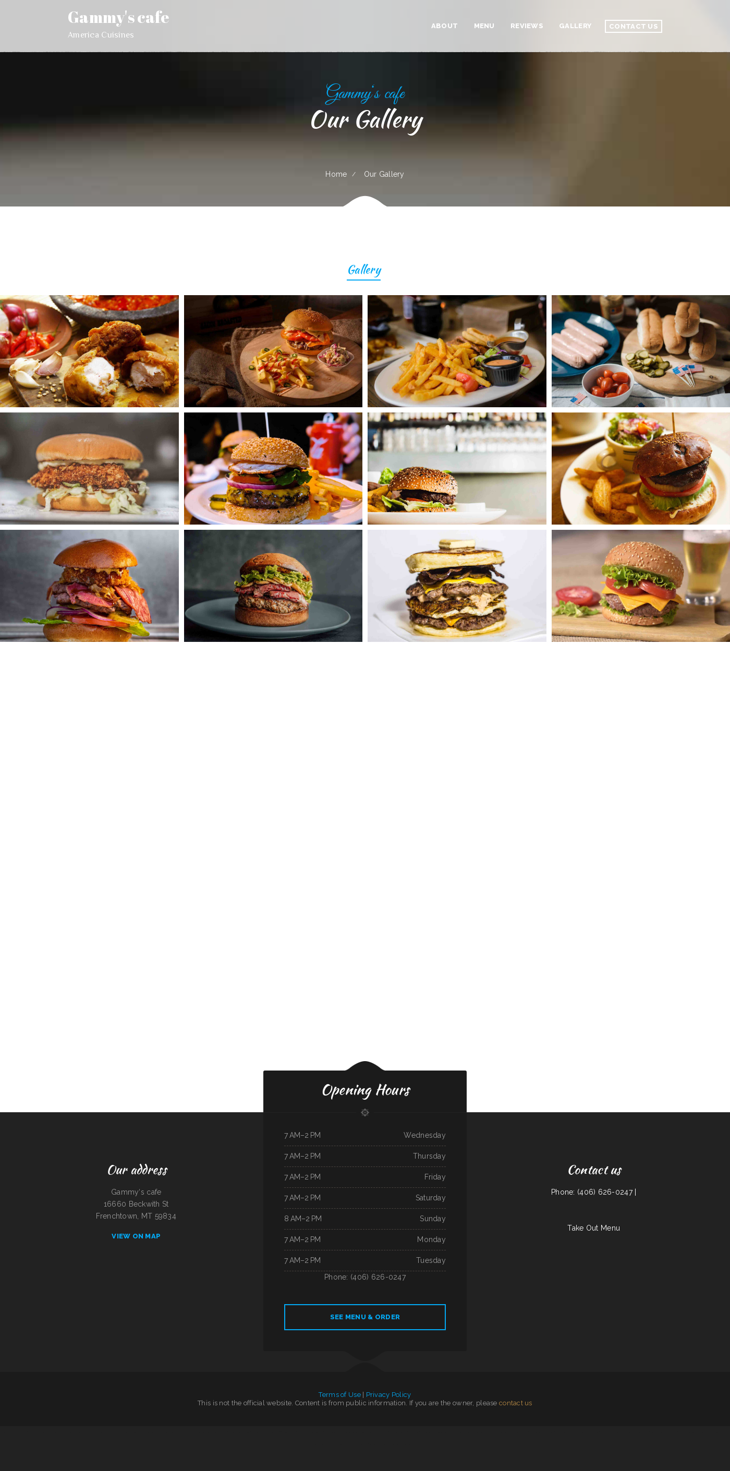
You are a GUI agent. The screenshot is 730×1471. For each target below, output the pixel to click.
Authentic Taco (5, 1431)
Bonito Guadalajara (426, 1431)
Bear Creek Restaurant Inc (719, 1431)
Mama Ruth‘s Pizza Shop (18, 1431)
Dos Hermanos (490, 1431)
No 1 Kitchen (91, 1431)
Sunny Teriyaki (343, 1443)
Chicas (191, 1431)
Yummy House (548, 1431)
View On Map (136, 1236)
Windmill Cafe (395, 1443)
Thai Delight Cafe (477, 1431)
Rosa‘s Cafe (151, 1431)
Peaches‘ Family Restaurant (409, 1443)
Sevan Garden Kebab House (461, 1431)
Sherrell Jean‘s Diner (104, 1431)
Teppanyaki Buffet (213, 1431)
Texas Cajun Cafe (199, 1431)
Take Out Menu (593, 1228)
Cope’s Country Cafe (693, 1431)
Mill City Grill (579, 1431)
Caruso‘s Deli (672, 1431)
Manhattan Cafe (33, 1431)
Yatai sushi (223, 1431)
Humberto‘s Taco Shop (120, 1431)
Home (336, 174)
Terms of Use (339, 1395)
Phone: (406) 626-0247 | (593, 1192)
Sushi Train (558, 1431)
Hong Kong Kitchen (257, 1431)
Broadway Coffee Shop (331, 1431)
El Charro (682, 1431)
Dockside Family (413, 1431)
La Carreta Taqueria (592, 1431)
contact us (515, 1403)
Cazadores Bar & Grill (242, 1431)
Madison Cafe (333, 1443)
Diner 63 (363, 1431)
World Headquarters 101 (273, 1431)
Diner (299, 1431)
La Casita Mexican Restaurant (518, 1431)
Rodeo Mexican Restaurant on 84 (378, 1431)
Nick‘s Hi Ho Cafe (607, 1431)
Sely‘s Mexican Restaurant (179, 1431)
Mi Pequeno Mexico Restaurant (349, 1431)
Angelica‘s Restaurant (60, 1431)
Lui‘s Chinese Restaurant (641, 1431)
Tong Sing (231, 1431)
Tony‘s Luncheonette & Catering (379, 1443)
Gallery (364, 271)
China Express (705, 1431)
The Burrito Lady (502, 1431)
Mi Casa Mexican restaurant (623, 1431)
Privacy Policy (388, 1395)
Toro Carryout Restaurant (77, 1431)
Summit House (568, 1431)
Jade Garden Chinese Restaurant (312, 1431)
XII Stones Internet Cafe (399, 1431)
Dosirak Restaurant (290, 1431)
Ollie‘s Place (323, 1443)
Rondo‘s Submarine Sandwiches (358, 1443)
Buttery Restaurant (46, 1431)
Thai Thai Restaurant (536, 1431)
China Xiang (314, 1443)
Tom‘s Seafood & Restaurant (442, 1431)
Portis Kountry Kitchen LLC (137, 1431)
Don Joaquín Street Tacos (659, 1431)
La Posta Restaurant (162, 1431)
